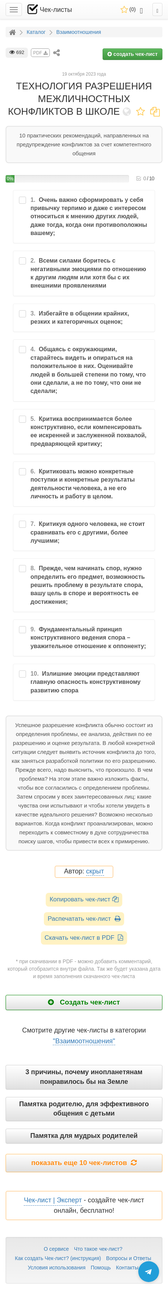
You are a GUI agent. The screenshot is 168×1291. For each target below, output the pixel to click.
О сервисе (56, 1249)
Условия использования (56, 1268)
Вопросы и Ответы (128, 1258)
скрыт (95, 871)
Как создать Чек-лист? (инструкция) (58, 1258)
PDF (40, 52)
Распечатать (84, 918)
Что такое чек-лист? (98, 1249)
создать (132, 54)
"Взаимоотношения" (84, 1041)
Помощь (101, 1268)
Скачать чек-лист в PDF (84, 937)
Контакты (127, 1268)
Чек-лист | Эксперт (53, 1200)
